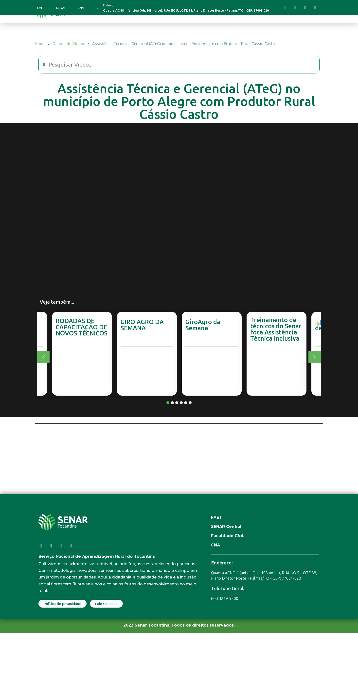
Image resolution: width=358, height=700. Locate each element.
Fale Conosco (106, 604)
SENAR (61, 8)
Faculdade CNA (227, 535)
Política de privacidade (62, 604)
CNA (80, 8)
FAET (41, 8)
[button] (43, 357)
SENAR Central (226, 526)
